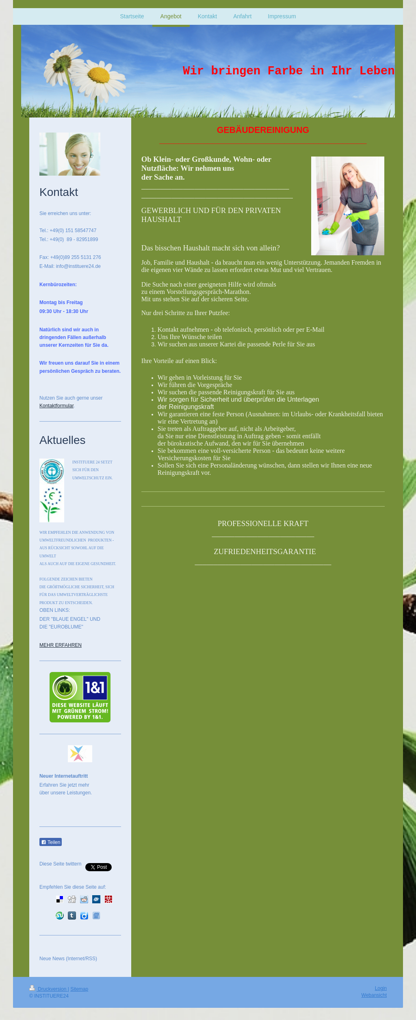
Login (381, 988)
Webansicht (374, 995)
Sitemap (79, 989)
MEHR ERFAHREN (60, 645)
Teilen (50, 842)
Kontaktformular (56, 406)
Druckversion (48, 989)
